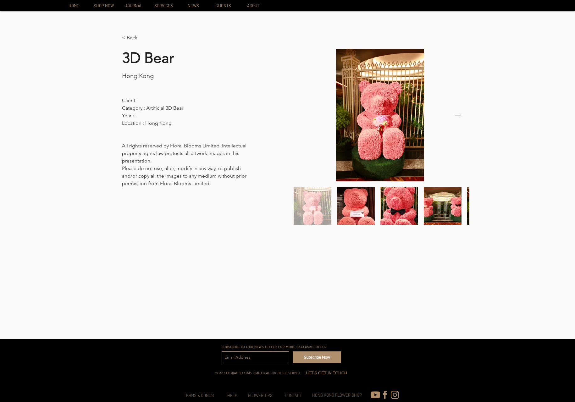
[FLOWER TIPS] (260, 395)
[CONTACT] (293, 395)
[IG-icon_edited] (395, 394)
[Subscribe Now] (317, 357)
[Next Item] (458, 115)
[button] (134, 37)
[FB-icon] (385, 394)
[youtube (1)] (375, 394)
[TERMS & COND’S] (199, 395)
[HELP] (232, 395)
